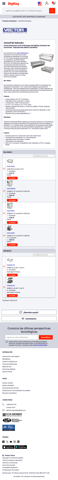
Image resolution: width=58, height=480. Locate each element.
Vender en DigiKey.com (9, 361)
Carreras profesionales (9, 364)
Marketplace (6, 359)
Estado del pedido (8, 385)
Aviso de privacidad (40, 345)
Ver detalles (12, 178)
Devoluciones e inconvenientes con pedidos (16, 390)
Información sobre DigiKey (10, 356)
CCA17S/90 (10, 166)
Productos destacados (9, 21)
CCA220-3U (11, 265)
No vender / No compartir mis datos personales (29, 476)
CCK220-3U (11, 285)
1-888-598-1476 (9, 405)
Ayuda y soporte (7, 383)
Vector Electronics (22, 53)
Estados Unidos (8, 455)
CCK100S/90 (11, 189)
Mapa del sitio (6, 366)
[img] (13, 4)
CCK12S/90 (10, 211)
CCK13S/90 (10, 233)
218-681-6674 (8, 407)
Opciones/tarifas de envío (10, 388)
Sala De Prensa (7, 372)
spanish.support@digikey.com (14, 410)
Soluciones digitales (8, 369)
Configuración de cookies (10, 470)
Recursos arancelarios (9, 393)
